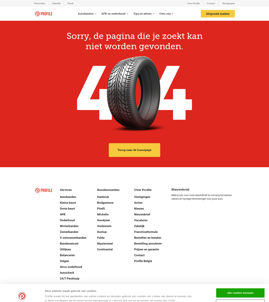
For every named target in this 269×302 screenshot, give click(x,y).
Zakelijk (56, 3)
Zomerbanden (69, 232)
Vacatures (141, 220)
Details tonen (166, 295)
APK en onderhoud (114, 13)
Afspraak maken (218, 13)
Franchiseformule (146, 232)
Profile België (143, 261)
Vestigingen (228, 3)
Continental (105, 249)
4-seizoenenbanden (73, 237)
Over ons (166, 13)
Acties (138, 202)
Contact (211, 3)
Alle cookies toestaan (240, 276)
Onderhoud (67, 220)
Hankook (103, 197)
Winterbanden (69, 226)
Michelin (103, 214)
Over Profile (194, 3)
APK (63, 214)
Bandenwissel (69, 243)
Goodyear (103, 220)
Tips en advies (143, 13)
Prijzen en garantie (146, 249)
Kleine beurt (68, 202)
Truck (70, 3)
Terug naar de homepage (134, 150)
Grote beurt (67, 208)
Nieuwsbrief (142, 214)
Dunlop (102, 232)
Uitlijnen (65, 249)
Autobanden (87, 13)
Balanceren (67, 255)
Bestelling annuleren (148, 243)
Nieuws (139, 208)
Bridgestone (105, 202)
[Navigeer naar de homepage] (43, 13)
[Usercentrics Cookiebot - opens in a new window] (22, 295)
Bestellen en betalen (147, 237)
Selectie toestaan (240, 287)
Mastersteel (105, 243)
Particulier (39, 3)
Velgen (64, 261)
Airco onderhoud (71, 267)
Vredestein (104, 226)
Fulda (100, 237)
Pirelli (101, 208)
